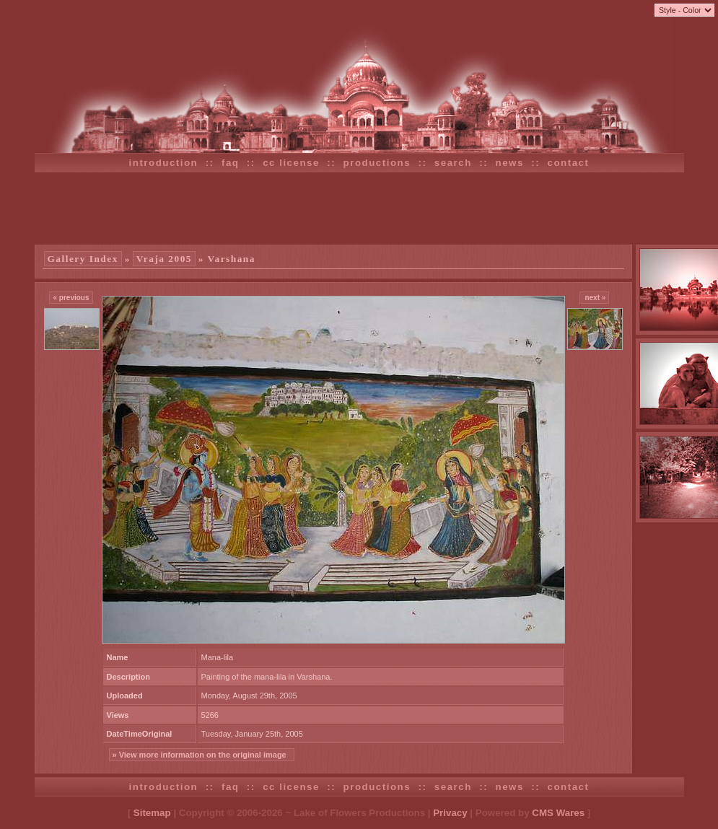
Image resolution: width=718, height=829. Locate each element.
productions (377, 162)
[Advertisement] (359, 208)
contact (569, 162)
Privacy (450, 812)
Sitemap (152, 812)
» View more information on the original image (202, 754)
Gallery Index (83, 258)
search (453, 162)
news (510, 162)
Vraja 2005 (164, 258)
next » (594, 298)
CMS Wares (558, 812)
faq (231, 162)
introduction (163, 162)
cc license (291, 162)
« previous (71, 298)
